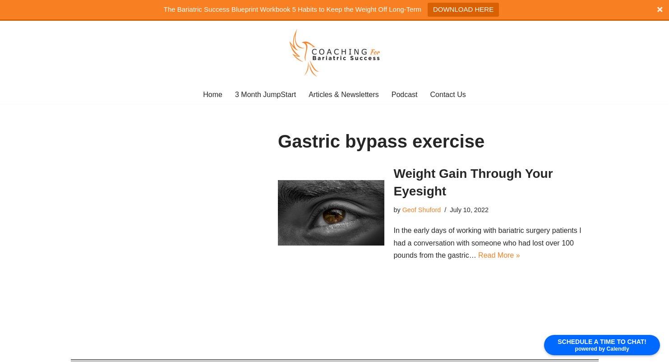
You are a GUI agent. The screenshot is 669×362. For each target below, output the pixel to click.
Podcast (405, 94)
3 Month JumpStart (265, 94)
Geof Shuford (421, 209)
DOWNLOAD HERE (463, 9)
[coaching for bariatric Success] (335, 53)
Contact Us (448, 94)
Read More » (499, 255)
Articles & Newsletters (344, 94)
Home (212, 94)
